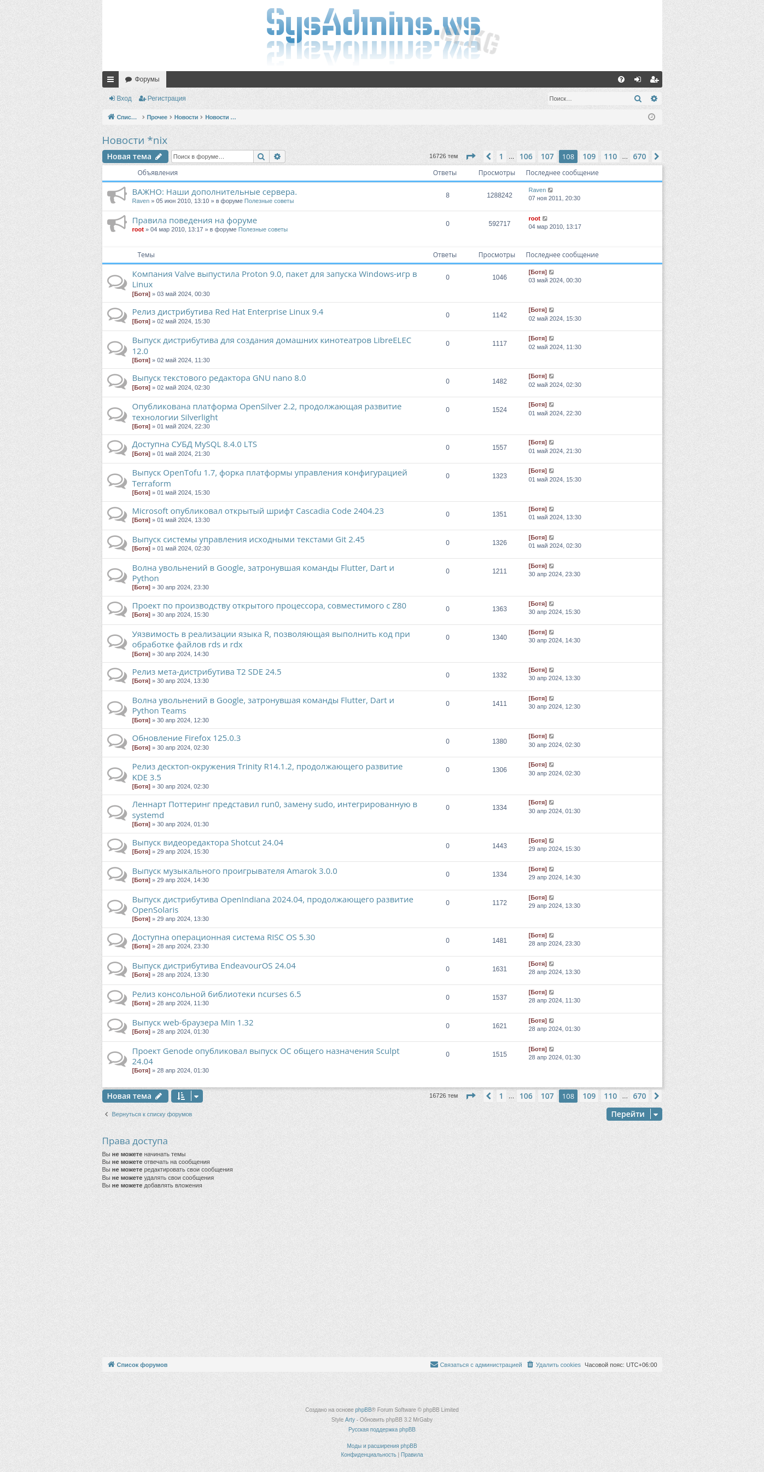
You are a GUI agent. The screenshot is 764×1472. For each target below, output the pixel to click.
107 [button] (547, 156)
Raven (141, 201)
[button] (470, 156)
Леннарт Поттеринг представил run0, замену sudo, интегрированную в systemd (275, 809)
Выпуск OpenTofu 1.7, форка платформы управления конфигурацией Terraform (269, 477)
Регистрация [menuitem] (656, 82)
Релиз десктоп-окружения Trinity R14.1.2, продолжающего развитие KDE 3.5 (267, 771)
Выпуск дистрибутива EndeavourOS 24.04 (214, 965)
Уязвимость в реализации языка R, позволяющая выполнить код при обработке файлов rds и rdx (271, 639)
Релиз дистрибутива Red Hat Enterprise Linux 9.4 (228, 311)
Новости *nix (135, 140)
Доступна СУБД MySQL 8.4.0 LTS (195, 443)
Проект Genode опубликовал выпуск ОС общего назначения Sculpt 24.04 (266, 1056)
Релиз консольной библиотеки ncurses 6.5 (216, 993)
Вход (124, 98)
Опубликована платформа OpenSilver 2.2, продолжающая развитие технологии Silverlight (267, 411)
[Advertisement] (382, 1275)
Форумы (147, 79)
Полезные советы (269, 201)
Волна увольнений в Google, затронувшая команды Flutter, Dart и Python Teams (263, 705)
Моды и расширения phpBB (382, 1446)
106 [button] (526, 156)
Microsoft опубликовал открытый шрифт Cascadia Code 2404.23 (258, 510)
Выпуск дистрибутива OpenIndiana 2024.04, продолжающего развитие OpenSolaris (272, 904)
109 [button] (589, 156)
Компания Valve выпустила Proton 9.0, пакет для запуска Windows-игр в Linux (274, 278)
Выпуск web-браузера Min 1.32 (193, 1022)
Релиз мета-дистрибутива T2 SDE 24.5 (207, 671)
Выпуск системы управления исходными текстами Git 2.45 (248, 539)
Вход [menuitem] (640, 82)
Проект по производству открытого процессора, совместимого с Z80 (269, 605)
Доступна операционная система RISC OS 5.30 (224, 936)
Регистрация (167, 98)
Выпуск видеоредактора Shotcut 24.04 (208, 842)
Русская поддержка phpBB (382, 1430)
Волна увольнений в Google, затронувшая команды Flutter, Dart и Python (263, 572)
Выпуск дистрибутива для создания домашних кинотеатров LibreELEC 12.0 (272, 345)
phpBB (363, 1410)
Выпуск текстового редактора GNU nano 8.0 (219, 377)
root (138, 229)
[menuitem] (621, 79)
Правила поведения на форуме (195, 220)
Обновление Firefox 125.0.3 (186, 737)
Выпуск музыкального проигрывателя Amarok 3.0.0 (234, 870)
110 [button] (610, 156)
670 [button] (639, 156)
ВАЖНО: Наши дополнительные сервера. (215, 191)
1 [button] (501, 156)
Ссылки (113, 82)
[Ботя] (141, 294)
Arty (350, 1420)
